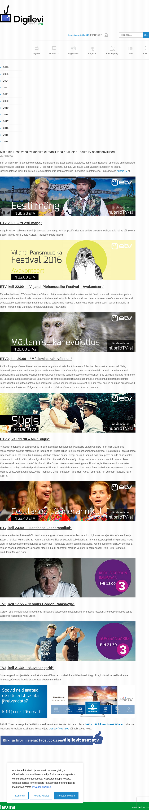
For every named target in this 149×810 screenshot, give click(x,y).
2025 (5, 74)
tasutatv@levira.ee (59, 728)
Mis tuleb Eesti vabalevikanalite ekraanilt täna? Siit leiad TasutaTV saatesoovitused (57, 152)
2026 (5, 67)
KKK (145, 53)
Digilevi (36, 53)
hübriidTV (122, 171)
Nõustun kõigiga (66, 795)
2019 (5, 107)
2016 (5, 128)
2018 (5, 114)
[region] (45, 783)
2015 (5, 134)
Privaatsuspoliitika (41, 787)
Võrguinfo (92, 53)
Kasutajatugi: (74, 35)
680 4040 (84, 35)
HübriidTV (54, 53)
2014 (5, 141)
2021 (5, 94)
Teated (131, 53)
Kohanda (20, 795)
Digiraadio (73, 53)
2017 (5, 121)
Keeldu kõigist (41, 795)
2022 (5, 87)
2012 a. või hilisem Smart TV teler (104, 724)
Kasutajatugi (112, 53)
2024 (5, 80)
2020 (5, 101)
